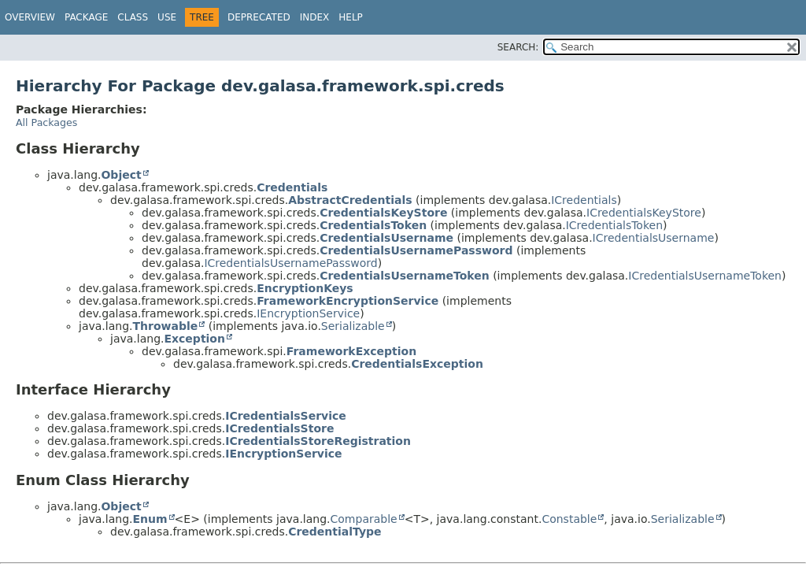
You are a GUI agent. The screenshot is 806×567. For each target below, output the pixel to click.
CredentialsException (417, 364)
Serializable (353, 326)
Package (86, 17)
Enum (149, 519)
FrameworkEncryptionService (347, 301)
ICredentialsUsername (654, 238)
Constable (569, 519)
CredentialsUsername (386, 238)
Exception (194, 338)
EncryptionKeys (305, 288)
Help (350, 17)
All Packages (46, 122)
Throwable (165, 326)
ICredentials (583, 200)
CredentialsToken (373, 225)
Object (121, 175)
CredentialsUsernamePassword (416, 250)
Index (315, 17)
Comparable (364, 519)
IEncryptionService (308, 313)
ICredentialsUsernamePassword (290, 263)
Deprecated (258, 17)
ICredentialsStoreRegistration (318, 441)
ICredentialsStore (279, 428)
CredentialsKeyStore (383, 212)
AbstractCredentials (350, 200)
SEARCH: (518, 47)
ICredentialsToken (614, 225)
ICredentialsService (285, 416)
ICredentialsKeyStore (643, 212)
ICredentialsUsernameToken (705, 275)
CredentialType (334, 531)
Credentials (292, 187)
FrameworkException (351, 351)
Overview (30, 17)
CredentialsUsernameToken (405, 275)
